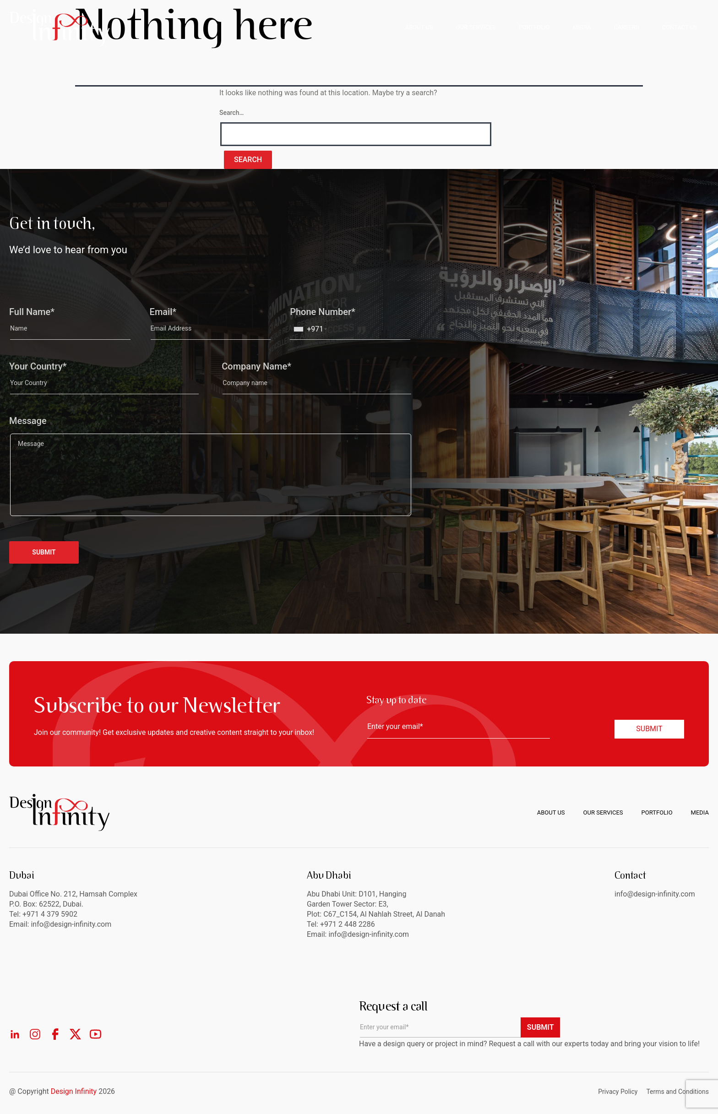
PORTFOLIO (534, 27)
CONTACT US (679, 27)
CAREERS (626, 27)
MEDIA (582, 27)
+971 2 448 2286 (347, 924)
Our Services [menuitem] (603, 812)
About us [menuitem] (551, 812)
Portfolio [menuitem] (657, 812)
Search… (231, 112)
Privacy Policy (617, 1091)
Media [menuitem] (700, 812)
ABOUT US (419, 27)
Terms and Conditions (677, 1091)
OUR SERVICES (476, 27)
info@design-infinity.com (368, 934)
